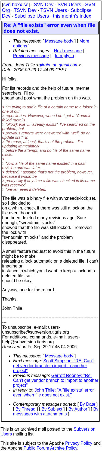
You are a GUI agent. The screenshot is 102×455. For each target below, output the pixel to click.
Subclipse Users (31, 16)
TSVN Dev (25, 10)
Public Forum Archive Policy (50, 448)
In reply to (64, 55)
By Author (77, 409)
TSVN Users (53, 10)
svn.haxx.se (16, 4)
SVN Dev (43, 4)
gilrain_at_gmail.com (59, 65)
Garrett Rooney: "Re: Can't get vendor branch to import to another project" (55, 380)
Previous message (31, 55)
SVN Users (69, 4)
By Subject (52, 409)
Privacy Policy (78, 443)
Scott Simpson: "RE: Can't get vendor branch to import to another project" (53, 366)
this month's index (72, 16)
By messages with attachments (55, 411)
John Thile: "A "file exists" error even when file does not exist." (53, 392)
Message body (59, 41)
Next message (68, 51)
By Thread (26, 409)
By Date (87, 404)
